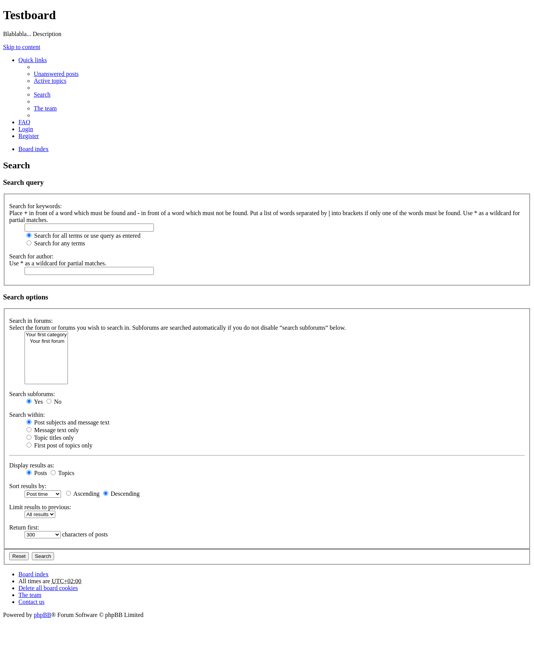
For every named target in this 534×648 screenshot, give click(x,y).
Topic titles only (50, 437)
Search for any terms (55, 243)
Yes (34, 401)
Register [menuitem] (28, 136)
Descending (121, 493)
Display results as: (31, 465)
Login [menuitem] (25, 129)
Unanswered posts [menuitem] (56, 74)
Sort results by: (27, 486)
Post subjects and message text (67, 422)
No (54, 401)
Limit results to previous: (40, 507)
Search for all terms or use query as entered (83, 235)
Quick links (32, 60)
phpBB (42, 615)
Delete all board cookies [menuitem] (48, 588)
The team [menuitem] (45, 108)
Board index (33, 574)
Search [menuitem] (42, 94)
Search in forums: (31, 320)
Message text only (52, 430)
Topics (62, 473)
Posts (36, 473)
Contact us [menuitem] (31, 602)
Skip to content (21, 47)
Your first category (46, 335)
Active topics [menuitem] (50, 80)
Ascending (83, 493)
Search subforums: (32, 394)
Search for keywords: (35, 206)
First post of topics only (59, 445)
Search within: (27, 414)
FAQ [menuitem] (24, 122)
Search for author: (31, 256)
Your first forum (46, 341)
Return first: (24, 527)
